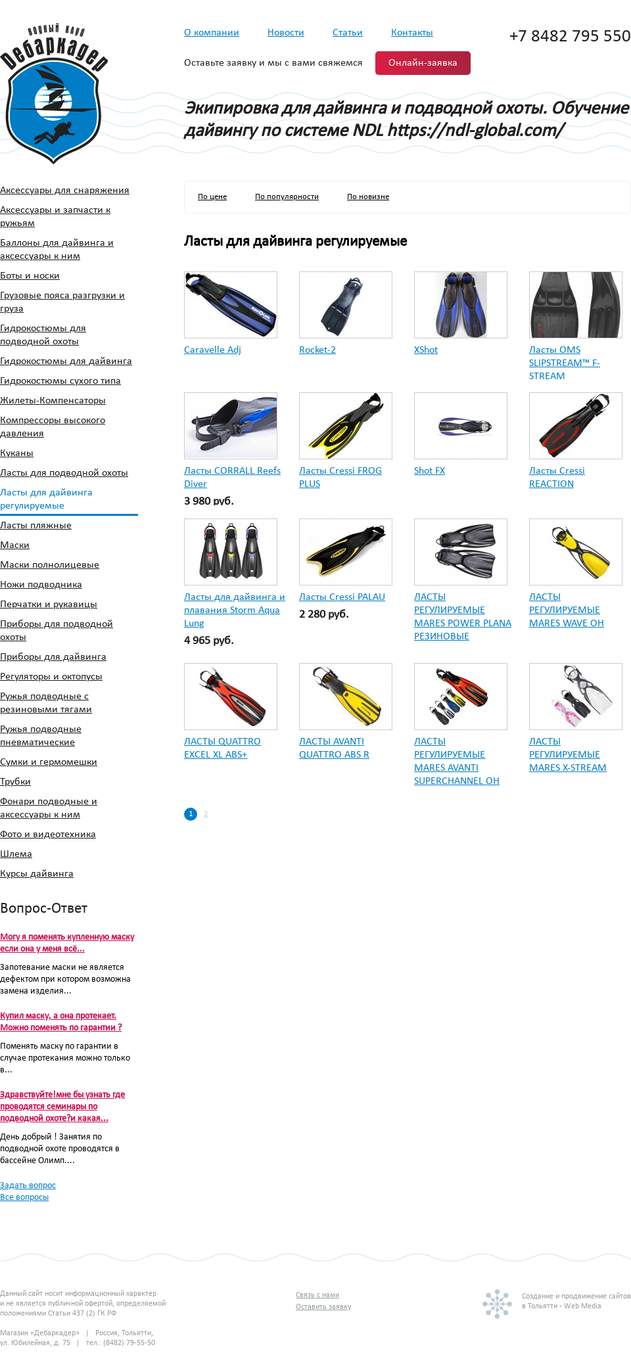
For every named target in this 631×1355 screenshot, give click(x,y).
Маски (15, 545)
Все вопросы (24, 1198)
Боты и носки (30, 276)
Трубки (15, 782)
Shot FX (429, 471)
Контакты (412, 33)
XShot (426, 350)
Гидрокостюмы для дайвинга (66, 361)
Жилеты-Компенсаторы (53, 401)
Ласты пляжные (36, 525)
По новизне (368, 197)
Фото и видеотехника (48, 834)
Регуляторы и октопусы (51, 677)
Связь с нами (317, 1295)
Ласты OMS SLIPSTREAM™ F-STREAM (564, 363)
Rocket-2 (317, 350)
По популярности (287, 197)
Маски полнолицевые (49, 565)
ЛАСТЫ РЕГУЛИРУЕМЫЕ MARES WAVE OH (566, 610)
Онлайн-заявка (422, 63)
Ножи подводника (41, 585)
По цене (212, 197)
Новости (286, 33)
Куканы (17, 453)
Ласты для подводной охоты (64, 473)
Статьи (348, 33)
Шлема (16, 854)
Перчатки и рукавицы (48, 604)
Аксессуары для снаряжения (64, 190)
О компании (211, 33)
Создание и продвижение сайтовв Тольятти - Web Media (576, 1301)
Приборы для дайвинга (53, 657)
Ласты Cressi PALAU (342, 597)
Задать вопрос (28, 1186)
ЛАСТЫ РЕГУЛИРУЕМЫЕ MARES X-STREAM (568, 755)
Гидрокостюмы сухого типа (60, 381)
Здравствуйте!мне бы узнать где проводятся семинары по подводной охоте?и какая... (62, 1107)
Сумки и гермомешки (48, 762)
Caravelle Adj (212, 350)
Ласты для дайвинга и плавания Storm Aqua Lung (234, 610)
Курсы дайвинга (37, 874)
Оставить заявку (323, 1307)
